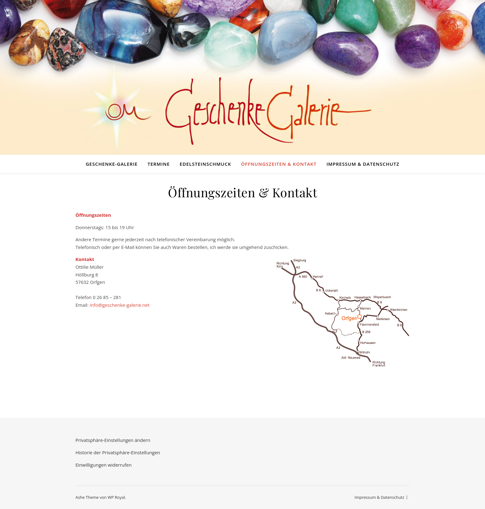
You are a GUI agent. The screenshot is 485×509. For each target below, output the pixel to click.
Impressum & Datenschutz (362, 164)
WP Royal (116, 497)
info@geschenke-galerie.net (119, 305)
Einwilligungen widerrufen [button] (103, 465)
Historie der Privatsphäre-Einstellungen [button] (117, 452)
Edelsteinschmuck (205, 164)
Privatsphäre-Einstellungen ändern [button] (112, 440)
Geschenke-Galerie (112, 164)
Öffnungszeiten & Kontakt (278, 164)
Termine (159, 164)
